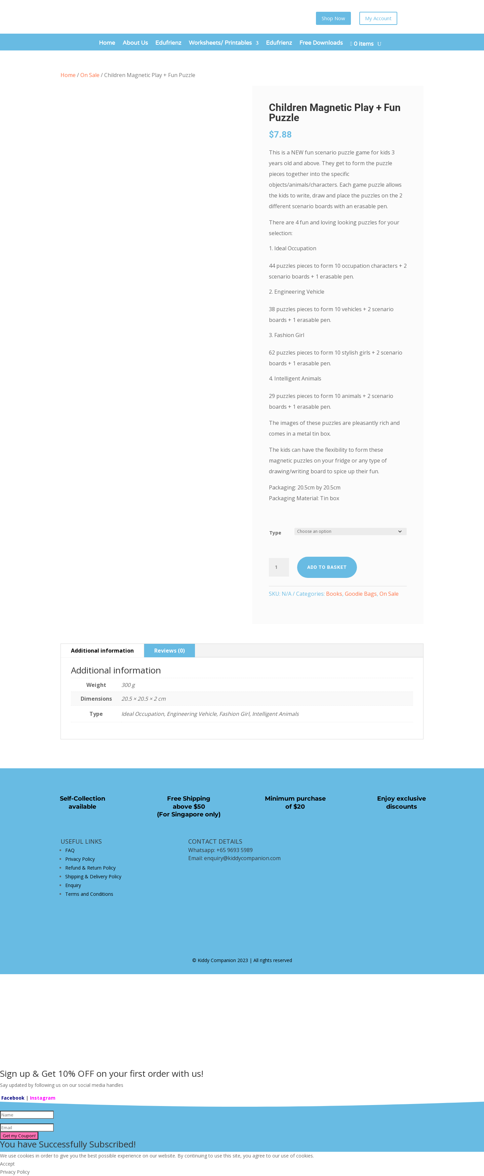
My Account (378, 18)
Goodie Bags (361, 593)
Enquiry (73, 885)
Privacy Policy (80, 859)
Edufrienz (168, 43)
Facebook (13, 1098)
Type (275, 532)
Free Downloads (321, 43)
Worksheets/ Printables (220, 43)
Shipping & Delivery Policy (93, 876)
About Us (135, 43)
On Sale (89, 75)
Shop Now (333, 18)
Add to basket (327, 567)
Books (334, 593)
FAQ (70, 850)
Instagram (42, 1098)
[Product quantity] (279, 567)
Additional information (102, 650)
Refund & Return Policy (90, 868)
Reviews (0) (169, 650)
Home (107, 43)
